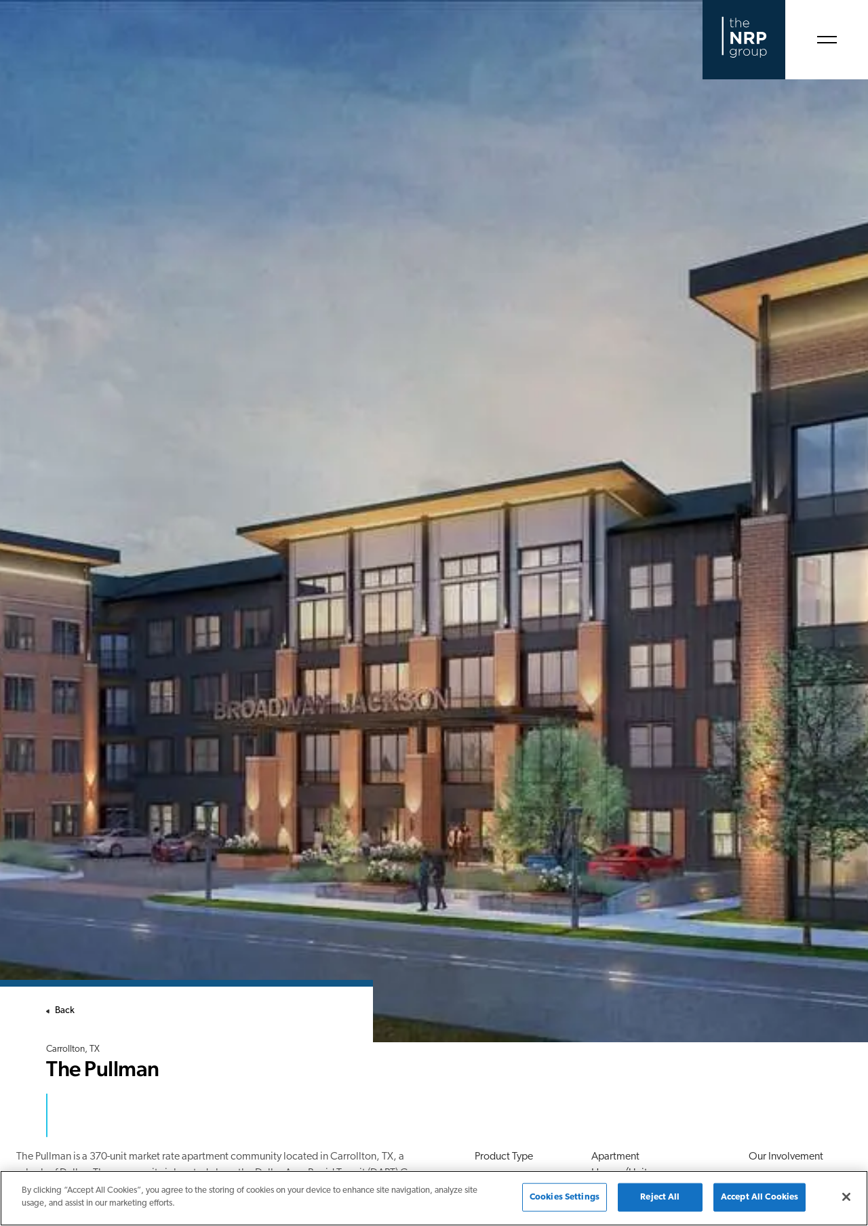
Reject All (659, 1197)
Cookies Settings (564, 1197)
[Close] (846, 1197)
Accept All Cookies (759, 1197)
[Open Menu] (826, 39)
